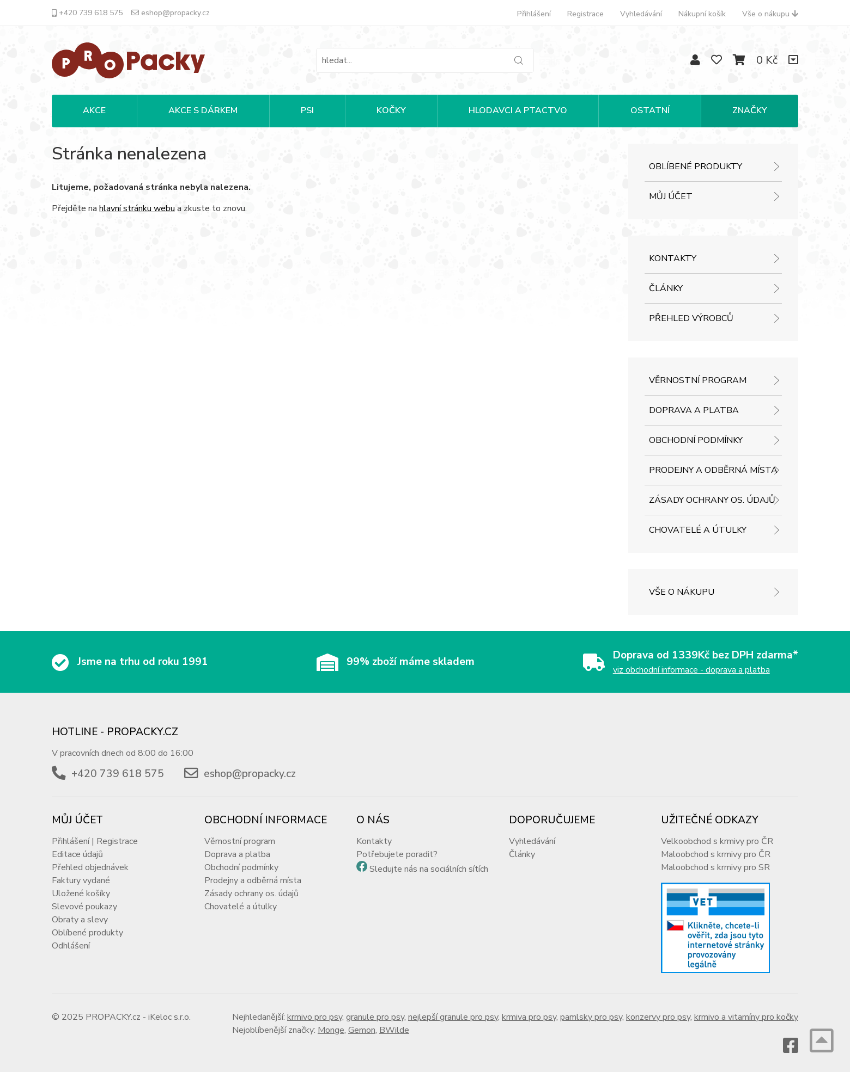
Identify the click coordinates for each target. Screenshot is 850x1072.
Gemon (361, 1030)
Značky (749, 110)
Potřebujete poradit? (397, 854)
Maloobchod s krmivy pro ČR (715, 854)
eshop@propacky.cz (170, 13)
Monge (331, 1030)
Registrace (585, 14)
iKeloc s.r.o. (169, 1017)
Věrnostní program (697, 380)
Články (666, 288)
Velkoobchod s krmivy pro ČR (717, 841)
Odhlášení (71, 946)
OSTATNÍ (650, 110)
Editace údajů (77, 854)
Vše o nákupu (770, 14)
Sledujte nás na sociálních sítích (428, 869)
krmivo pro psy (314, 1017)
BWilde (394, 1030)
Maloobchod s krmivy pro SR (715, 867)
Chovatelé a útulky (697, 530)
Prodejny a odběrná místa (713, 470)
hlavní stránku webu (137, 208)
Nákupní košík (702, 14)
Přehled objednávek (90, 867)
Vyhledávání (641, 14)
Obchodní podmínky (696, 440)
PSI (307, 110)
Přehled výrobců (691, 318)
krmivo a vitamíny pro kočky (746, 1017)
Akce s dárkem (203, 110)
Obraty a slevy (80, 920)
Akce (94, 110)
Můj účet (671, 196)
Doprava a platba (694, 410)
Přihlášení (534, 14)
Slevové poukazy (84, 907)
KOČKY (391, 110)
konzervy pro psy (658, 1017)
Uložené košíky (81, 894)
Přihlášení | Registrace (95, 841)
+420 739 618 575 (87, 13)
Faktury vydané (81, 880)
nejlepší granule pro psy (453, 1017)
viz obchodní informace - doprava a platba (691, 670)
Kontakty (672, 258)
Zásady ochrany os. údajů (712, 500)
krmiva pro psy (529, 1017)
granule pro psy (375, 1017)
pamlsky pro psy (591, 1017)
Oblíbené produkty (695, 166)
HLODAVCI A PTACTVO (518, 110)
